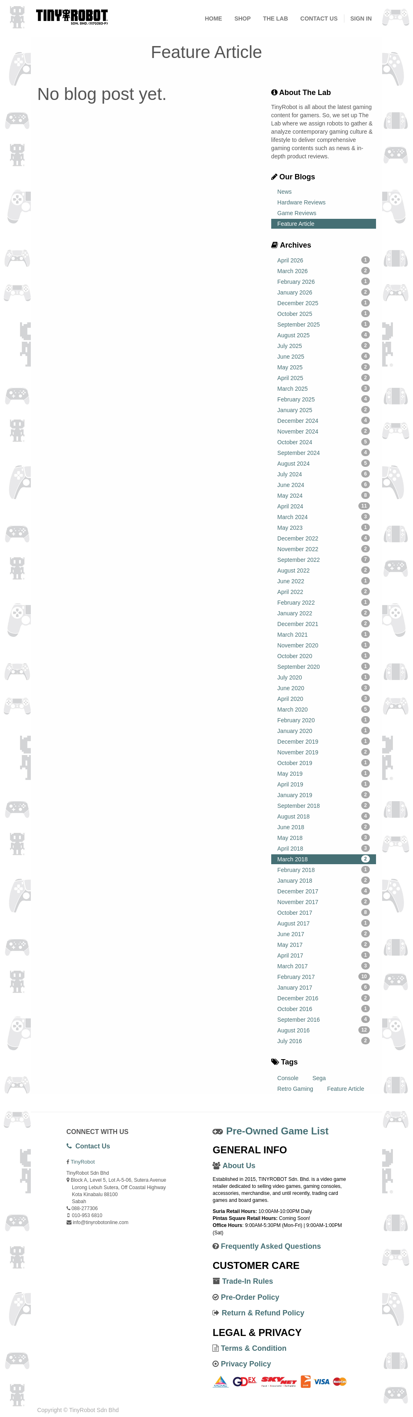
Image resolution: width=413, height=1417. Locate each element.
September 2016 (323, 1019)
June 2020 (323, 687)
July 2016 (323, 1040)
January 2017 (323, 987)
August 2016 (323, 1030)
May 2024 (323, 495)
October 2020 (323, 655)
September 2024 (323, 452)
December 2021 (323, 623)
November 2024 (323, 431)
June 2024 (323, 484)
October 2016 (323, 1008)
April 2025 (323, 377)
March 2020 (323, 709)
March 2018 (323, 859)
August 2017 (323, 923)
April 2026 (323, 260)
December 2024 (323, 420)
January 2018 (323, 880)
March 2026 (323, 270)
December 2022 (323, 538)
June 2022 (323, 580)
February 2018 (323, 869)
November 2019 (323, 752)
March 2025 (323, 388)
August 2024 (323, 463)
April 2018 (323, 848)
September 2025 (323, 324)
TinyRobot (83, 1162)
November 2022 (323, 548)
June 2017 (323, 933)
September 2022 (323, 559)
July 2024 (323, 474)
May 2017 (323, 944)
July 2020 (323, 677)
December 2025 (323, 302)
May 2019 (323, 773)
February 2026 (323, 281)
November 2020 (323, 645)
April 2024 (323, 506)
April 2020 (323, 698)
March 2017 (323, 965)
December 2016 (323, 998)
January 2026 (323, 292)
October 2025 (323, 313)
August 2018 (323, 816)
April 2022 (323, 591)
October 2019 (323, 762)
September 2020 (323, 666)
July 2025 (323, 345)
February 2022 (323, 602)
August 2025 (323, 335)
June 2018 (323, 826)
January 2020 (323, 730)
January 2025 (323, 409)
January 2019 (323, 794)
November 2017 (323, 901)
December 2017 (323, 891)
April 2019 (323, 784)
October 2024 (323, 441)
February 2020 (323, 720)
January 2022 (323, 613)
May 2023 (323, 527)
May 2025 (323, 367)
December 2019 (323, 741)
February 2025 (323, 399)
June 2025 (323, 356)
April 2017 (323, 955)
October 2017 (323, 912)
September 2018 (323, 805)
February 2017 (323, 976)
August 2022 (323, 570)
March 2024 (323, 516)
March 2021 (323, 634)
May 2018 (323, 837)
